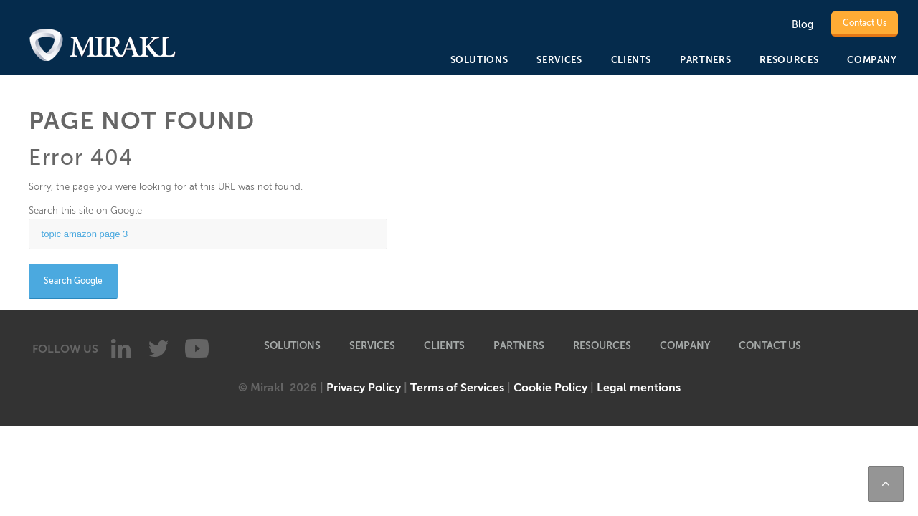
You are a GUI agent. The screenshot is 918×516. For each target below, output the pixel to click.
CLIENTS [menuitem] (631, 59)
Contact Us (864, 23)
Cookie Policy (550, 387)
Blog (802, 24)
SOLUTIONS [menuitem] (479, 59)
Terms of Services (457, 387)
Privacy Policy (363, 387)
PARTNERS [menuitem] (705, 59)
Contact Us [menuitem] (770, 345)
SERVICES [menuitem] (559, 59)
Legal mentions (639, 387)
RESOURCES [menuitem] (789, 59)
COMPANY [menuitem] (872, 59)
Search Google (73, 281)
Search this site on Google (85, 211)
